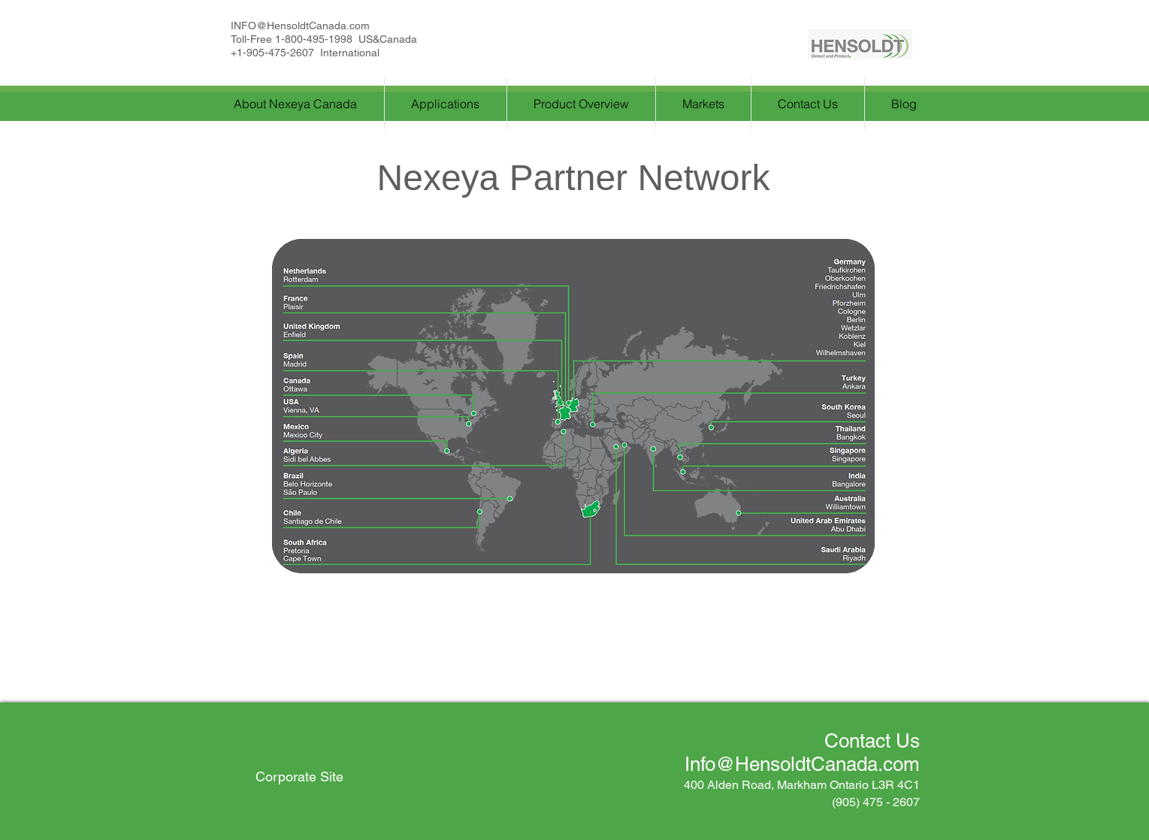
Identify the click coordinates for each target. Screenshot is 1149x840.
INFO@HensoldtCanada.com (300, 26)
